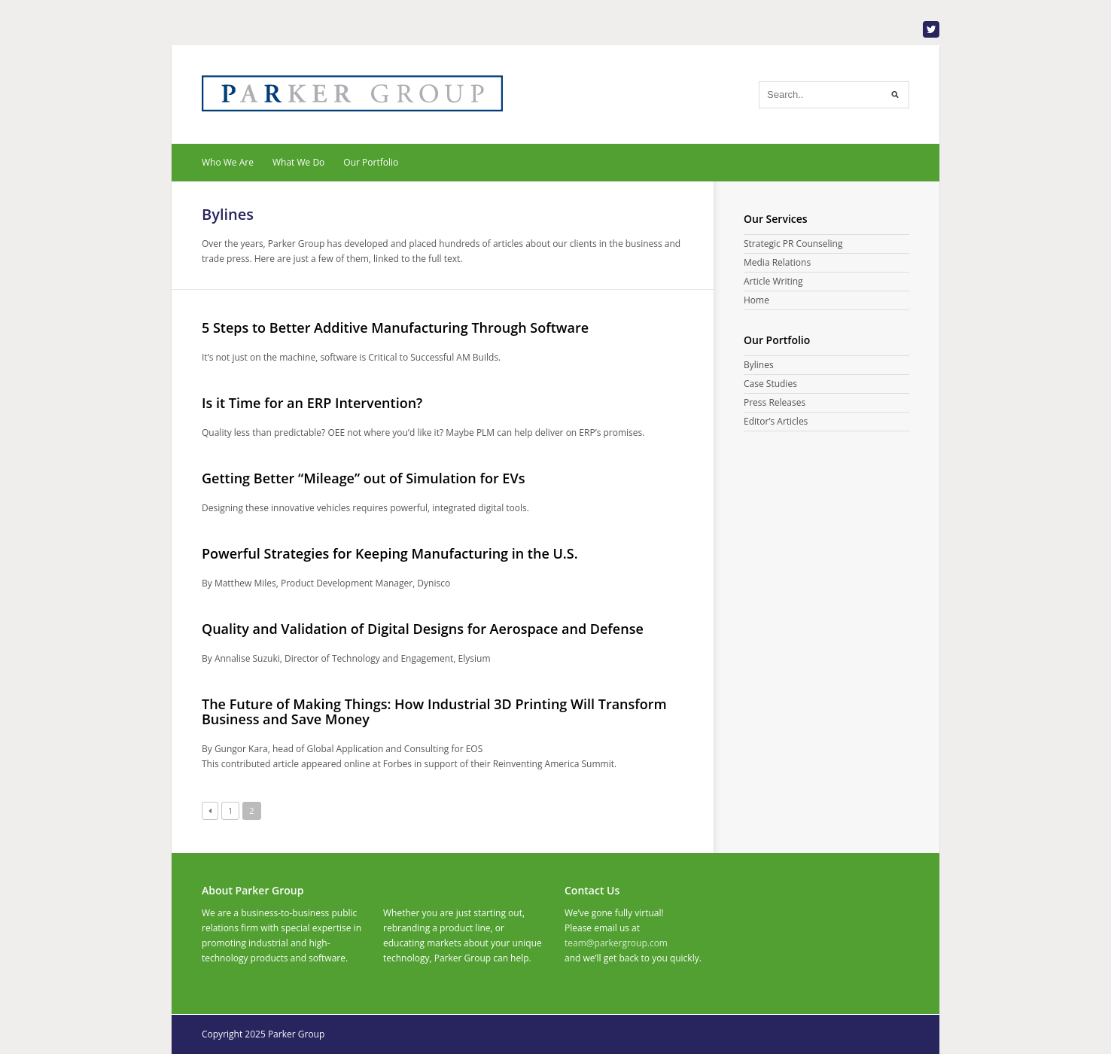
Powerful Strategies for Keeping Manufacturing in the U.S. (390, 553)
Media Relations (777, 262)
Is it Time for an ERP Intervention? (312, 403)
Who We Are (228, 162)
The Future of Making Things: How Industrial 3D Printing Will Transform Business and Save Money (434, 711)
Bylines (759, 364)
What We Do (298, 162)
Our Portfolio (370, 162)
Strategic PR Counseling (793, 243)
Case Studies (770, 383)
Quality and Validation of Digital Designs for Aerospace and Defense (423, 629)
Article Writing (773, 281)
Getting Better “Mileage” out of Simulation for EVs (363, 478)
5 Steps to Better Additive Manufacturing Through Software (395, 327)
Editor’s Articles (776, 421)
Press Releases (774, 402)
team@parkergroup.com (616, 943)
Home (756, 300)
